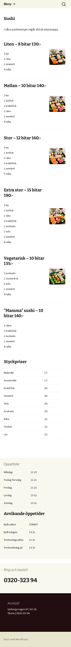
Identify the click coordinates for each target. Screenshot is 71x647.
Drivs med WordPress (16, 639)
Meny (8, 4)
